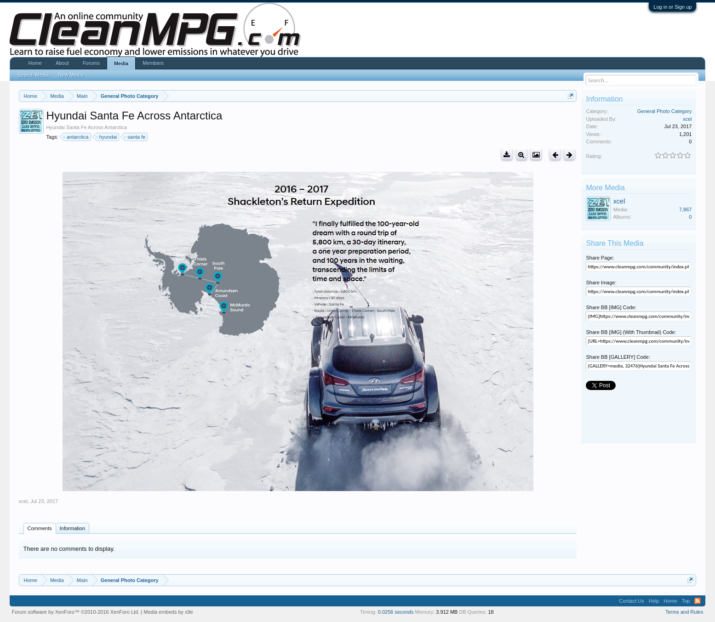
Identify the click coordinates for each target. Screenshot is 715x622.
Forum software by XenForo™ (76, 612)
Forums (91, 63)
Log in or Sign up (672, 7)
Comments (40, 528)
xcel (23, 501)
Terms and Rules (684, 612)
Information (72, 528)
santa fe (135, 137)
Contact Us (631, 601)
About (62, 63)
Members (153, 63)
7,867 (685, 209)
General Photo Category (664, 111)
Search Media (33, 75)
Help (654, 601)
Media (121, 63)
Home (35, 63)
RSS (697, 601)
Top (686, 601)
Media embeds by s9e (168, 612)
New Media (70, 75)
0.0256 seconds (396, 612)
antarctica (76, 137)
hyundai (107, 137)
